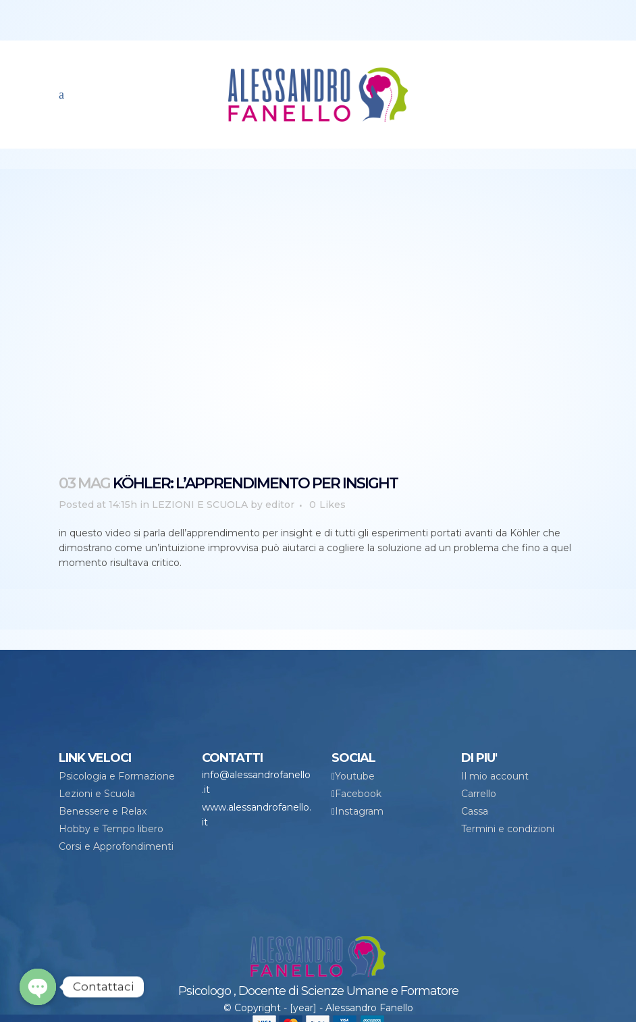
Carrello (478, 794)
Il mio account (495, 776)
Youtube (355, 776)
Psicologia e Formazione (117, 776)
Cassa (474, 811)
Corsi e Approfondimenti (116, 846)
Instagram (359, 811)
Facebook (358, 794)
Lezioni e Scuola (97, 794)
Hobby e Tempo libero (111, 829)
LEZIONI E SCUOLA (200, 505)
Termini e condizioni (507, 829)
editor (279, 505)
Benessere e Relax (103, 811)
